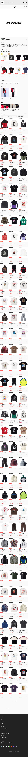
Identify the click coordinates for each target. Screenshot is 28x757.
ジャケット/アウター (9, 83)
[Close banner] (1, 1)
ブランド (2, 719)
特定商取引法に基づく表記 (5, 733)
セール (2, 723)
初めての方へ (3, 726)
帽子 (18, 83)
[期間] (3, 51)
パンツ (15, 83)
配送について (3, 731)
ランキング (2, 721)
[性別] (4, 116)
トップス (2, 83)
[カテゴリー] (11, 51)
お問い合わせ (3, 735)
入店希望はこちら (4, 737)
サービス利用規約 (4, 730)
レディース (2, 716)
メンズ (2, 717)
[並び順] (21, 116)
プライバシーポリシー (4, 728)
